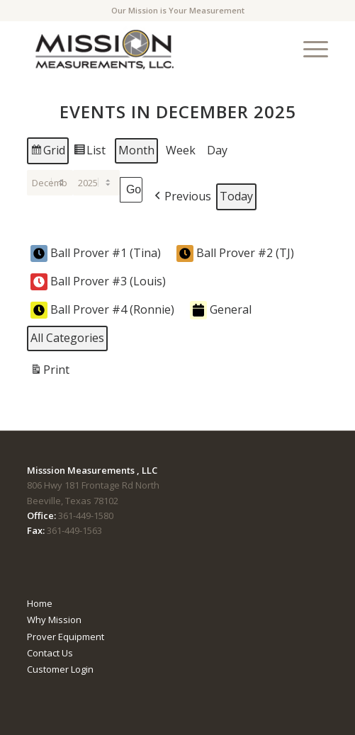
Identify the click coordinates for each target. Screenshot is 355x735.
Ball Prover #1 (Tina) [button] (95, 253)
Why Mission (54, 619)
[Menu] (308, 49)
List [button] (89, 152)
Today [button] (236, 196)
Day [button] (217, 150)
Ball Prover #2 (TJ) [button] (235, 253)
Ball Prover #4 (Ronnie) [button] (102, 310)
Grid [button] (47, 152)
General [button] (221, 310)
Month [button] (136, 150)
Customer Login (60, 669)
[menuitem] (308, 49)
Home (39, 603)
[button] (181, 196)
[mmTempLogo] (148, 49)
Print (49, 372)
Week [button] (181, 150)
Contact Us (50, 652)
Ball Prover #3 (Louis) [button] (98, 281)
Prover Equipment (65, 636)
